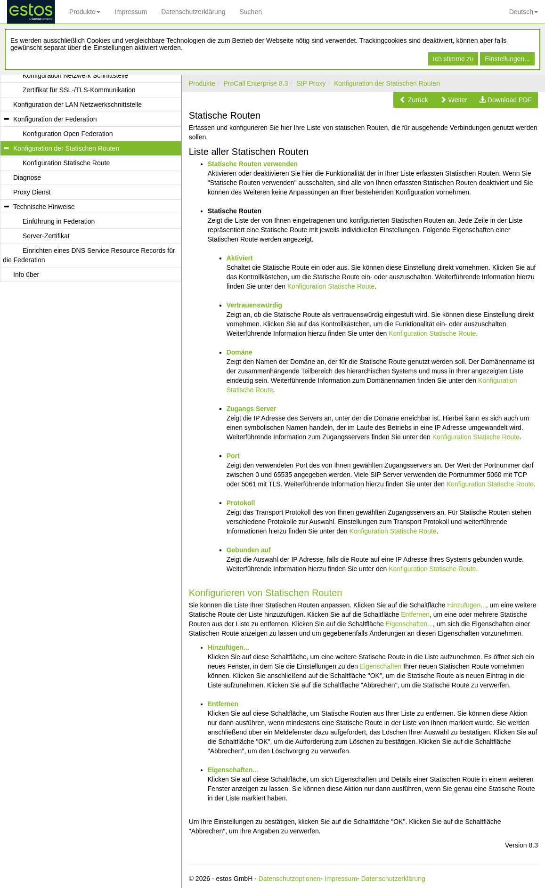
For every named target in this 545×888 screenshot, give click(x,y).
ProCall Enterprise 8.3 (255, 83)
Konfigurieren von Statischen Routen (265, 593)
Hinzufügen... (466, 605)
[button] (413, 100)
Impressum (130, 12)
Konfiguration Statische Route (330, 286)
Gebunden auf (249, 550)
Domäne (239, 352)
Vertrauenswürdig (254, 305)
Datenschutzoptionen (290, 878)
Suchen (250, 12)
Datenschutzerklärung (193, 12)
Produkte (84, 12)
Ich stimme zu (453, 59)
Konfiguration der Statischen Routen (387, 83)
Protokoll (241, 503)
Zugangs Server (252, 408)
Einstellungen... (507, 59)
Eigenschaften (381, 666)
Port (233, 456)
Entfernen (415, 614)
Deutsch (523, 12)
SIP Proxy (310, 83)
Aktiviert (240, 258)
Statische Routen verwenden (253, 164)
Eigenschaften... (409, 624)
